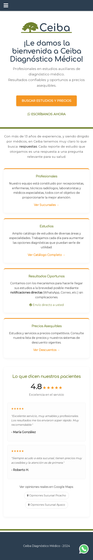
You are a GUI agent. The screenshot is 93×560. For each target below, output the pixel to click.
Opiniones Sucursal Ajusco (46, 504)
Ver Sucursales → (46, 205)
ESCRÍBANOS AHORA (47, 114)
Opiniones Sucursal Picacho (46, 495)
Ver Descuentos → (46, 350)
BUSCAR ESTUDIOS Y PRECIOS (46, 101)
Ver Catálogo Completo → (46, 255)
